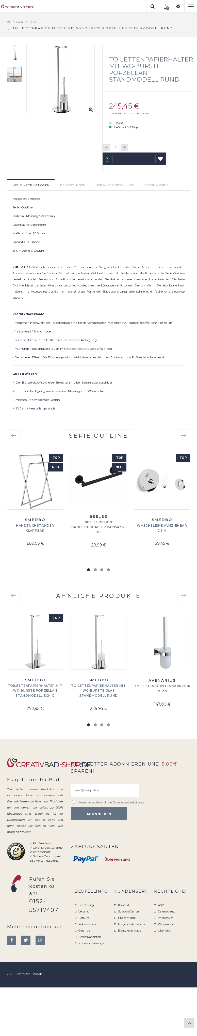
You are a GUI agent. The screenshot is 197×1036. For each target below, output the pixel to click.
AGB (161, 905)
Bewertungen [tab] (72, 185)
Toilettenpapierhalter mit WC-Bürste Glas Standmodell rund (98, 691)
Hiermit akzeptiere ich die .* (111, 802)
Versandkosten (139, 113)
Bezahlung (86, 905)
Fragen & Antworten (132, 924)
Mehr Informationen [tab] (31, 185)
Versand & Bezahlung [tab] (115, 185)
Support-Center (128, 911)
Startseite (25, 22)
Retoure (83, 918)
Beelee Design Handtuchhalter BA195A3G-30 (98, 527)
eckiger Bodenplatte (81, 349)
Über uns (164, 930)
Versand (84, 911)
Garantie (84, 930)
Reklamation (87, 924)
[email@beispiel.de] (105, 790)
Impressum (165, 918)
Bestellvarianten (89, 937)
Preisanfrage (126, 918)
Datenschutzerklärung (128, 802)
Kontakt (123, 905)
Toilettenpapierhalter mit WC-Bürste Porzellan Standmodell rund (151, 69)
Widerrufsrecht (168, 924)
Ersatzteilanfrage (129, 930)
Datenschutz (166, 911)
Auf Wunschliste (160, 161)
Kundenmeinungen (92, 943)
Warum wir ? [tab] (156, 185)
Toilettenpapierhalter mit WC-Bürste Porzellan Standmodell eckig (35, 691)
